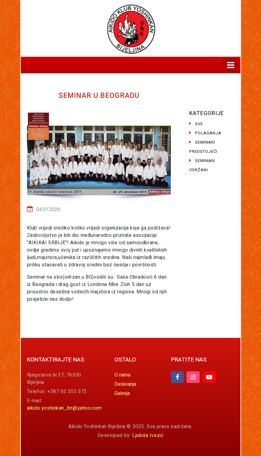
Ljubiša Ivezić (147, 435)
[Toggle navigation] (230, 65)
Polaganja (205, 133)
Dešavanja (125, 384)
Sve (196, 124)
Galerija (122, 393)
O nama (122, 375)
